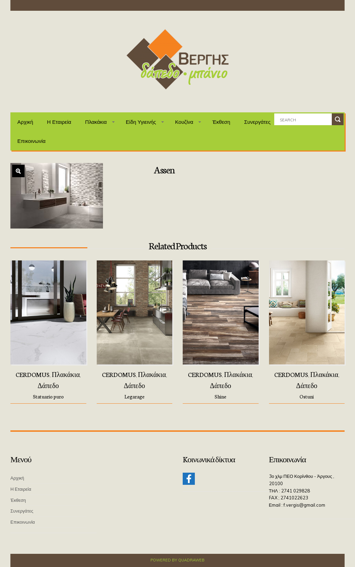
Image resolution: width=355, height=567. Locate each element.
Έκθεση (221, 122)
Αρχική (25, 122)
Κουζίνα (184, 122)
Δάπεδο (48, 385)
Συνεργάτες (257, 122)
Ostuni (307, 396)
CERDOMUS (33, 374)
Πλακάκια (96, 122)
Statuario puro (48, 396)
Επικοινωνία (31, 141)
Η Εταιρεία (59, 122)
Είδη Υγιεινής (141, 122)
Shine (220, 396)
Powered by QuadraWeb (177, 560)
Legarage (134, 396)
